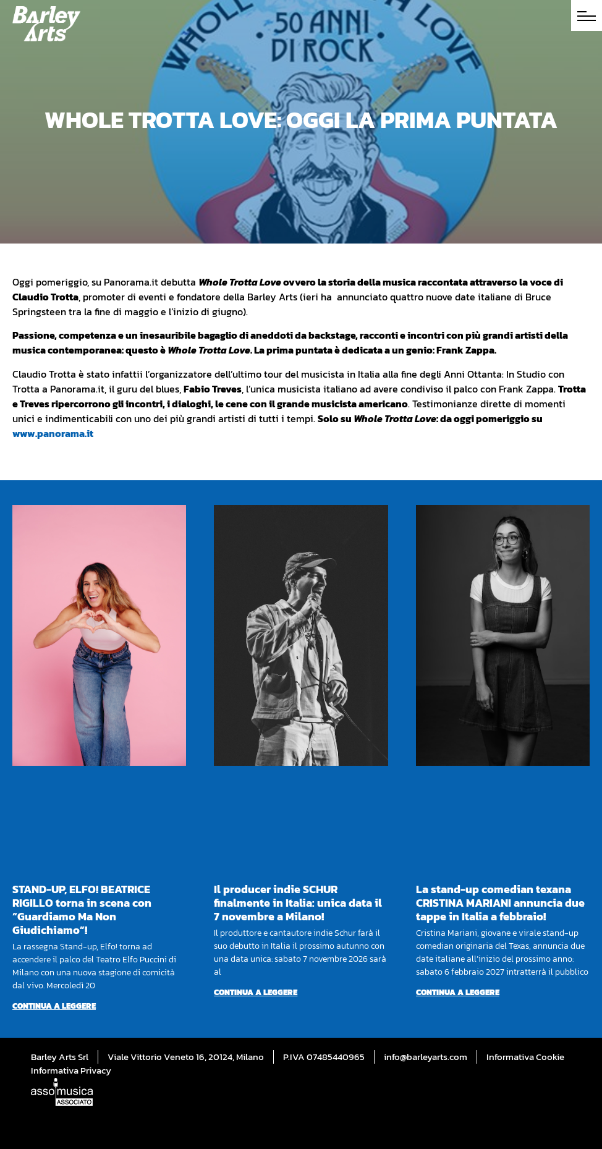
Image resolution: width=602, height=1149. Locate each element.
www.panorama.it (52, 433)
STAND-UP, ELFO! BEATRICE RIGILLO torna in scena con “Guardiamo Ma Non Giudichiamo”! (81, 909)
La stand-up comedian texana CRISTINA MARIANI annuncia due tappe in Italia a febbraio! (500, 903)
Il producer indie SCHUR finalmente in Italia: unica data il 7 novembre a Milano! (298, 903)
